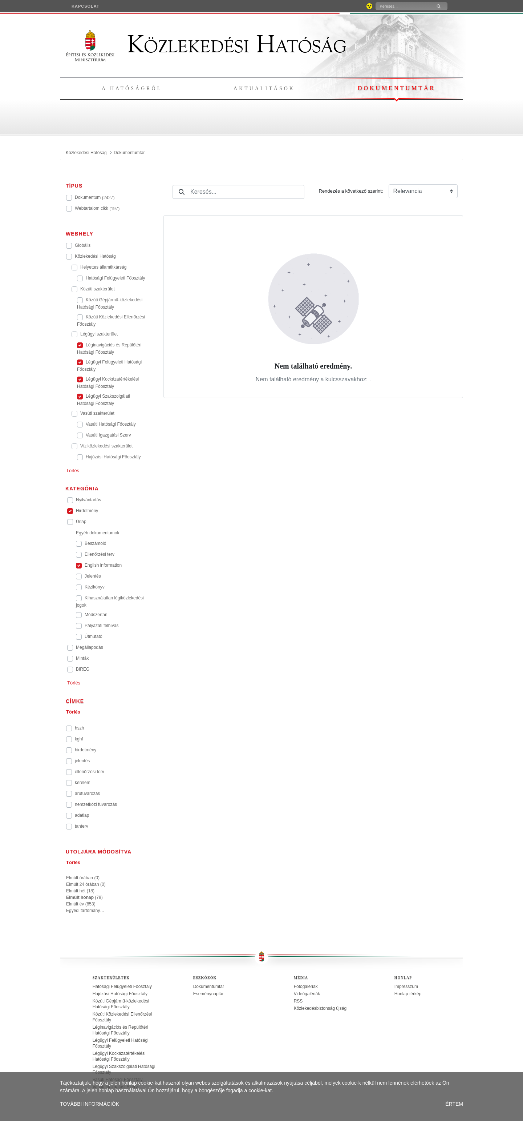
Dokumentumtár (396, 88)
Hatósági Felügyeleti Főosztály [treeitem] (122, 986)
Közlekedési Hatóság (206, 44)
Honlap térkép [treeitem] (408, 993)
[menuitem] (85, 6)
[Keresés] (403, 6)
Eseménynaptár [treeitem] (208, 993)
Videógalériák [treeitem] (307, 993)
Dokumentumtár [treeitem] (208, 986)
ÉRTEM (454, 1104)
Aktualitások (264, 88)
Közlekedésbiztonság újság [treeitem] (320, 1008)
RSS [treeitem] (298, 1001)
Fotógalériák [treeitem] (306, 986)
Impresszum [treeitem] (406, 986)
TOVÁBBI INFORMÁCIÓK (89, 1104)
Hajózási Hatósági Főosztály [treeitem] (120, 993)
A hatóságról (132, 88)
